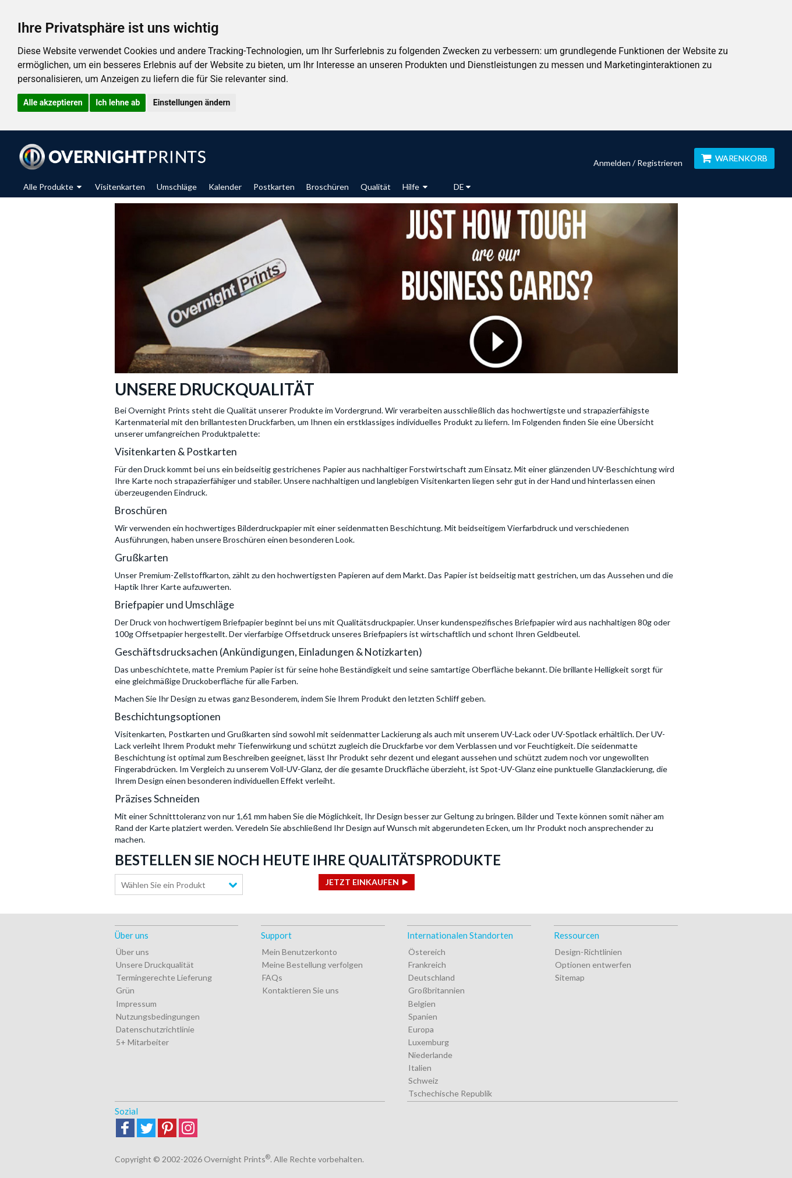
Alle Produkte (52, 187)
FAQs (272, 977)
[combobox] (179, 884)
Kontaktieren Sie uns (300, 990)
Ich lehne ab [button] (118, 102)
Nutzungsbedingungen (158, 1016)
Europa (421, 1029)
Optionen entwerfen (593, 965)
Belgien (422, 1004)
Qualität (375, 187)
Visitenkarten (120, 187)
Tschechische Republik (450, 1093)
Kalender (225, 187)
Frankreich (427, 965)
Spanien (422, 1016)
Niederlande (430, 1055)
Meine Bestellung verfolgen (312, 965)
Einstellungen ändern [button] (192, 102)
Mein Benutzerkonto (299, 952)
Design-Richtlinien (588, 952)
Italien (420, 1068)
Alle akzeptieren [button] (53, 102)
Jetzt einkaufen (362, 882)
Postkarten (274, 187)
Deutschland (431, 977)
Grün (125, 990)
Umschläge (177, 187)
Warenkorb (734, 158)
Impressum (136, 1004)
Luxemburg (428, 1042)
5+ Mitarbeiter (142, 1042)
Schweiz (423, 1080)
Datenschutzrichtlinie (155, 1029)
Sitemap (570, 977)
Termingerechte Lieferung (164, 977)
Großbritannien (436, 990)
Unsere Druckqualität (155, 965)
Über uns (132, 952)
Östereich (427, 952)
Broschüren (327, 187)
